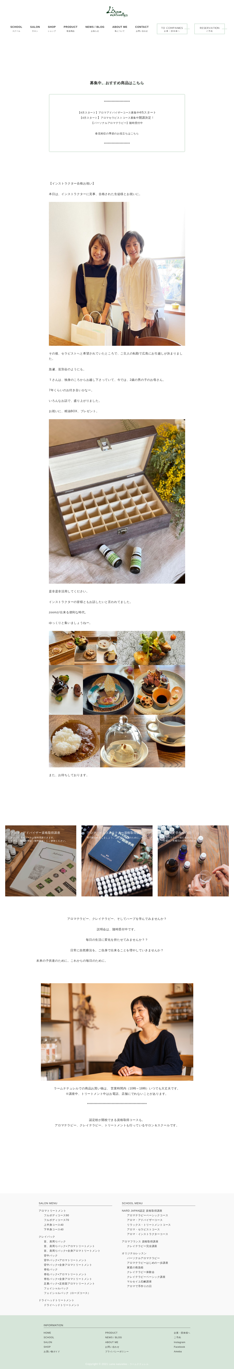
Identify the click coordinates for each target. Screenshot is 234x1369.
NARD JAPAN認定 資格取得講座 (142, 1210)
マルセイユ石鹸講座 (139, 1281)
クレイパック (47, 1236)
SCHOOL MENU (132, 1203)
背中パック (51, 1255)
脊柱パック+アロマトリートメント (65, 1274)
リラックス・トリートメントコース (149, 1224)
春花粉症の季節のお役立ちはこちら (117, 167)
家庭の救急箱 (135, 1267)
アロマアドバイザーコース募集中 (120, 146)
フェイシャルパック (56, 1288)
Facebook (177, 1346)
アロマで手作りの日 (139, 1286)
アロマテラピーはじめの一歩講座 (147, 1262)
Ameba (175, 1351)
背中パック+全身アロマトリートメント (68, 1264)
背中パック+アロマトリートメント (65, 1260)
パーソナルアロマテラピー (143, 1258)
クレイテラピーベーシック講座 (146, 1276)
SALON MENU (48, 1203)
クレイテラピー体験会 (140, 1272)
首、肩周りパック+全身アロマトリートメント (72, 1250)
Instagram (177, 1342)
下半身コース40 (53, 1229)
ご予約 (175, 1337)
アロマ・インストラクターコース (147, 1234)
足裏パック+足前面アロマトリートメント (69, 1283)
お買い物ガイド (53, 1351)
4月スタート (87, 151)
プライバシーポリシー (117, 1351)
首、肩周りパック (55, 1241)
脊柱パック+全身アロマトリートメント (68, 1278)
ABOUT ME (110, 1342)
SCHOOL (50, 1337)
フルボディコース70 (56, 1220)
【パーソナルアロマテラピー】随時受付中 (116, 156)
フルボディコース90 (56, 1215)
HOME (48, 1332)
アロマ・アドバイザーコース (145, 1220)
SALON (48, 1342)
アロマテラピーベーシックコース (147, 1215)
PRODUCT (110, 1332)
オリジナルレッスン (134, 1253)
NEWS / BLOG (112, 1337)
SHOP (48, 1346)
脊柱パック (51, 1269)
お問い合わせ (111, 1346)
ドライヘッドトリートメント (56, 1300)
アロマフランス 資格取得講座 (140, 1241)
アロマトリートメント (52, 1210)
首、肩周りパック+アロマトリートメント (69, 1246)
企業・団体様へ (180, 1332)
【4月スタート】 (85, 146)
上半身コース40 (53, 1224)
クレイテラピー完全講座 (142, 1246)
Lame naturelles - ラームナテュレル (128, 1364)
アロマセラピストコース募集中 (121, 151)
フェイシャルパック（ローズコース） (67, 1293)
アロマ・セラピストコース (143, 1229)
